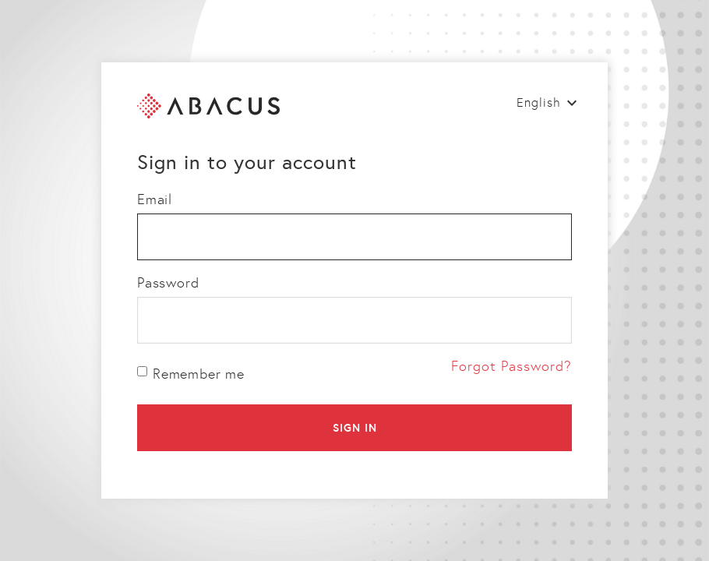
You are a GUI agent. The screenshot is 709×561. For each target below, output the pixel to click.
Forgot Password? (511, 366)
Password (168, 282)
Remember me (191, 374)
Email (154, 199)
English (539, 102)
